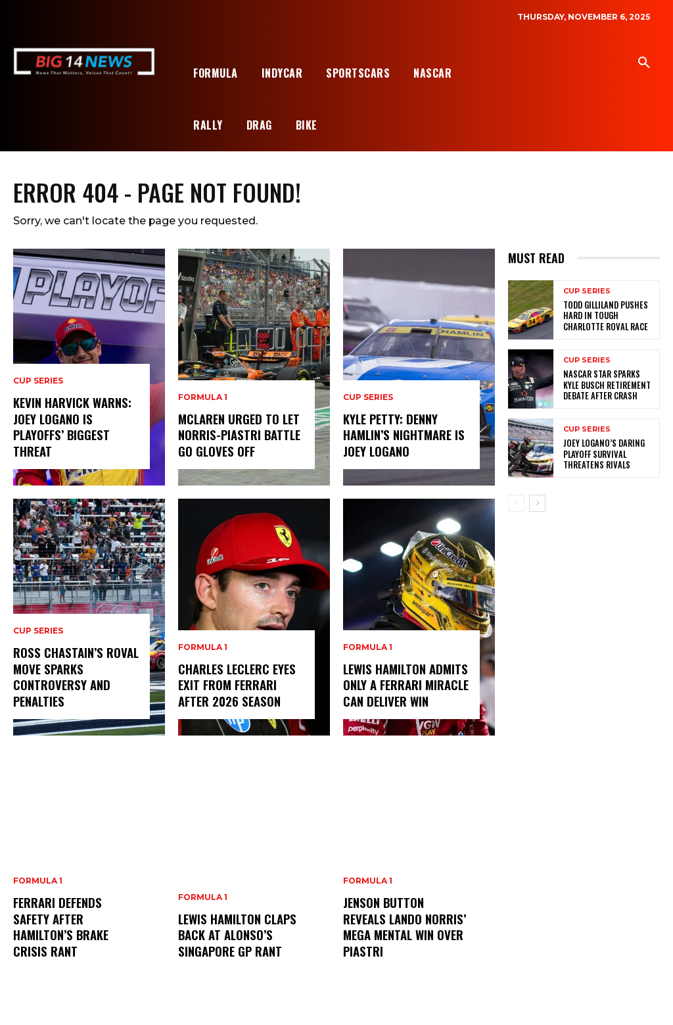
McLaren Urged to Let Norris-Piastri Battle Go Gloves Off (237, 436)
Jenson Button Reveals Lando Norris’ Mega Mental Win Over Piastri (405, 928)
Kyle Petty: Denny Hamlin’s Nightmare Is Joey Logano (403, 436)
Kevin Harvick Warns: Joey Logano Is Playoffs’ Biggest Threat (71, 428)
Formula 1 (37, 899)
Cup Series (38, 384)
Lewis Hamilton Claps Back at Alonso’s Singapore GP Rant (236, 936)
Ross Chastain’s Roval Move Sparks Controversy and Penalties (73, 678)
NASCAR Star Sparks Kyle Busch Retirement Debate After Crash (608, 385)
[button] (644, 63)
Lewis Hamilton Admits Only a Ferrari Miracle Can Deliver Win (405, 686)
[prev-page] (516, 503)
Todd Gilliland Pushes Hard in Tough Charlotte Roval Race (609, 316)
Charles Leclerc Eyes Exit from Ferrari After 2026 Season (235, 686)
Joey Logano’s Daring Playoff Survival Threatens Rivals (600, 454)
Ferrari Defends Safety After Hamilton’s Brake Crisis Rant (75, 936)
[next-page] (537, 503)
